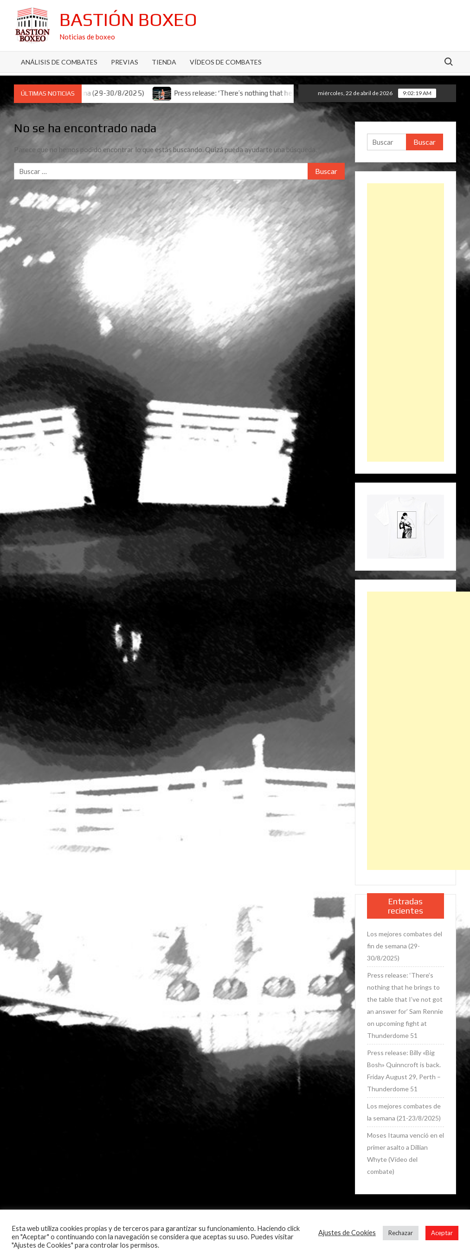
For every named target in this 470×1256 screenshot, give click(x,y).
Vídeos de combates (226, 62)
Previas (124, 62)
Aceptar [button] (442, 1233)
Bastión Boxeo (128, 19)
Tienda (164, 62)
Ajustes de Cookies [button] (347, 1233)
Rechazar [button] (400, 1233)
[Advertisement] (405, 322)
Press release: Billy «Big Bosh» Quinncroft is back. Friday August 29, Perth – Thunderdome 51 (404, 1071)
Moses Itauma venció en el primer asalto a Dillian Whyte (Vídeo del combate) (405, 1153)
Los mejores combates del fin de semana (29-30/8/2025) (404, 946)
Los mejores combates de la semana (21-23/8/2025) (404, 1112)
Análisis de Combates (59, 62)
